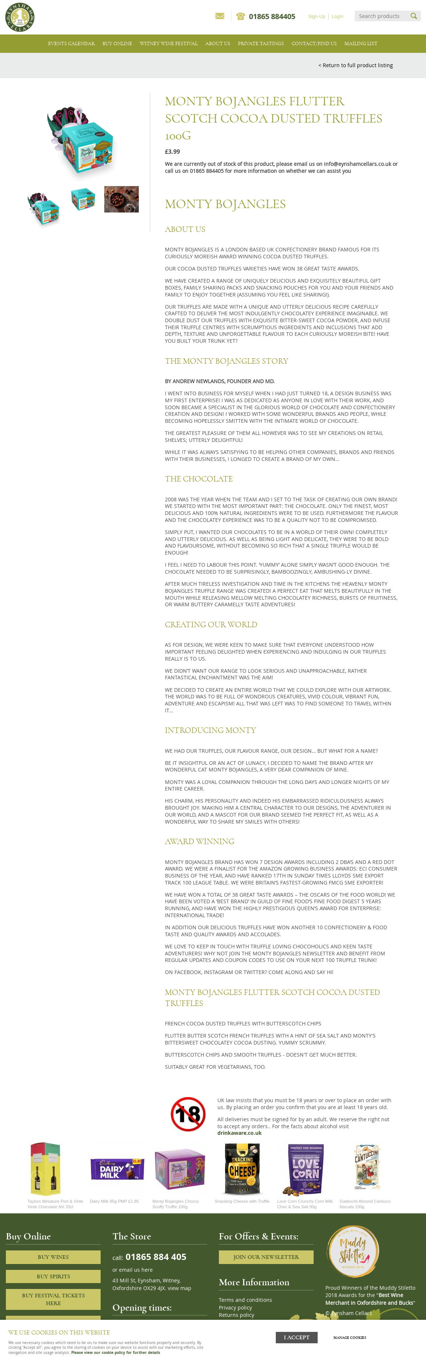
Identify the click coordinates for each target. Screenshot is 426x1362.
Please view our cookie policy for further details (115, 1352)
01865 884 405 (155, 1256)
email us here (136, 1270)
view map (179, 1288)
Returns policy (236, 1315)
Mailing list (361, 43)
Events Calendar (71, 43)
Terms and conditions (245, 1300)
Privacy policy (235, 1307)
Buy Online (117, 43)
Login (337, 16)
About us (217, 43)
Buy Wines (53, 1257)
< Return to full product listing (355, 65)
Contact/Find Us (314, 43)
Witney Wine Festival (169, 43)
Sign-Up (316, 16)
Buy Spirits (53, 1276)
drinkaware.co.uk (239, 1133)
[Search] (381, 16)
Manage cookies (350, 1337)
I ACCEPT (297, 1337)
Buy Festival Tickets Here (53, 1299)
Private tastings (261, 43)
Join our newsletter (266, 1257)
